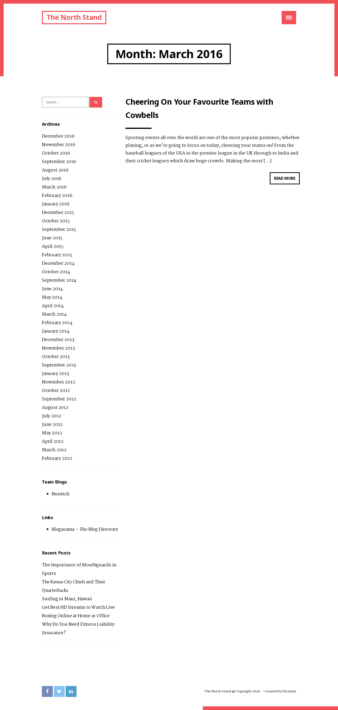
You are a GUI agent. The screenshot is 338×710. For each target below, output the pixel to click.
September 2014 (59, 280)
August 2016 (55, 170)
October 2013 (56, 356)
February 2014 (57, 323)
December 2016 (58, 136)
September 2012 (59, 399)
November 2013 (58, 348)
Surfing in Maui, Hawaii (67, 599)
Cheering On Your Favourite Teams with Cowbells (199, 108)
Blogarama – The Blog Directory (85, 529)
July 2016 (51, 178)
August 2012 (55, 407)
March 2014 (54, 314)
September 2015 (59, 229)
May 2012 (52, 433)
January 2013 (55, 373)
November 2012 (58, 382)
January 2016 (55, 204)
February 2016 (57, 195)
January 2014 (55, 331)
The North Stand (74, 17)
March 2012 (54, 450)
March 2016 (54, 187)
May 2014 (52, 297)
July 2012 (51, 416)
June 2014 (52, 289)
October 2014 (56, 272)
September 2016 (59, 161)
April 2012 (53, 441)
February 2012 (57, 458)
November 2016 (58, 144)
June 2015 (52, 238)
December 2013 (58, 339)
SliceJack (289, 691)
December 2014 (58, 263)
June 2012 (52, 424)
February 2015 (57, 255)
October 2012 (56, 390)
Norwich (60, 494)
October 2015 (56, 221)
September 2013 (59, 365)
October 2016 (56, 153)
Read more (287, 179)
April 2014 (53, 306)
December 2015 (58, 212)
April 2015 (52, 246)
